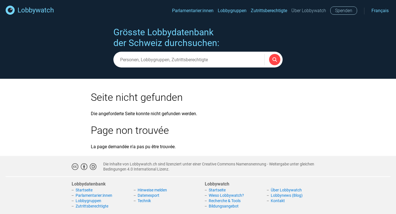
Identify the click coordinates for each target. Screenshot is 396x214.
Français (380, 10)
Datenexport (148, 195)
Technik (144, 200)
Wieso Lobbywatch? (226, 195)
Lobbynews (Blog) (287, 195)
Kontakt (278, 200)
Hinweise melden (152, 190)
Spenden (343, 10)
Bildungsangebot (224, 206)
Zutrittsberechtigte (269, 10)
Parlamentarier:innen (193, 10)
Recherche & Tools (225, 200)
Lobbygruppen (232, 10)
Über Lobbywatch (308, 10)
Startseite (84, 190)
